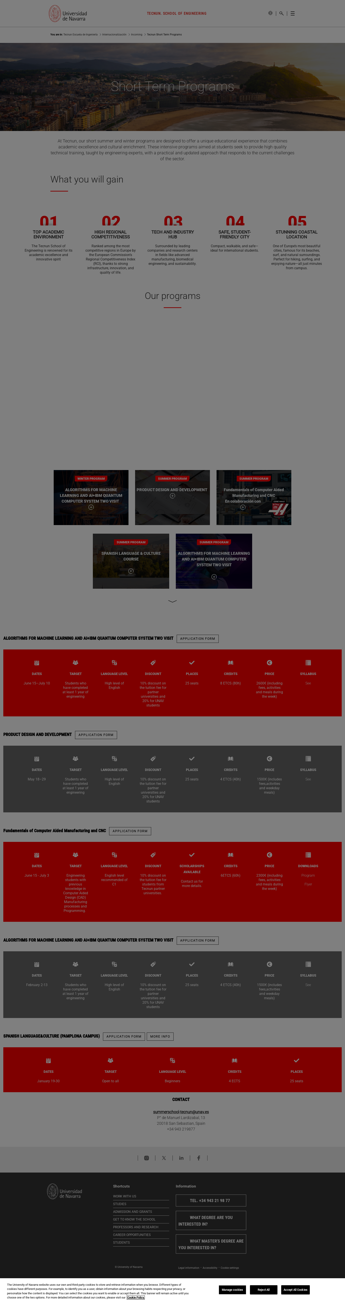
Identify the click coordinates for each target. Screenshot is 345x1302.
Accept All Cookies (295, 1289)
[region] (172, 1290)
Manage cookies (232, 1289)
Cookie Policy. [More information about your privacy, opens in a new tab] (135, 1297)
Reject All (264, 1289)
